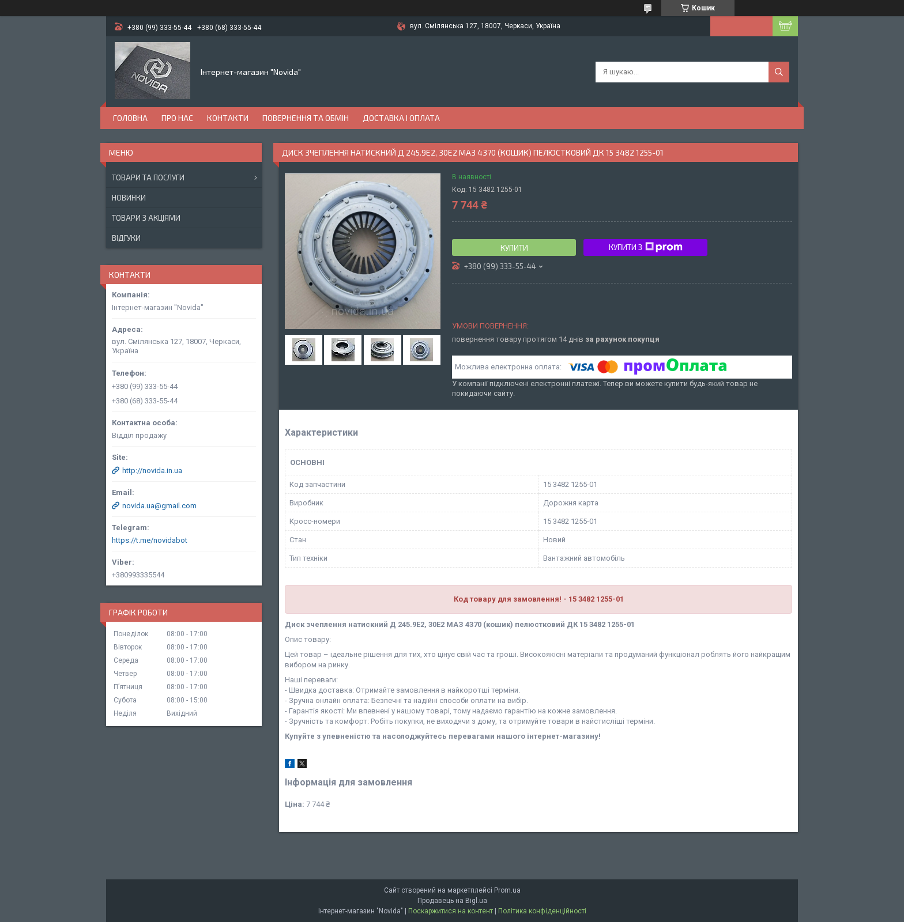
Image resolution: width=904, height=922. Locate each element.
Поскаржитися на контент (450, 911)
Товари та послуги (148, 177)
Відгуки (126, 238)
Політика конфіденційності (542, 911)
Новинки (129, 197)
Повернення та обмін (305, 118)
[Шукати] (779, 72)
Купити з (646, 247)
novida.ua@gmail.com (159, 505)
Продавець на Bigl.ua (452, 901)
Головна (130, 118)
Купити (514, 247)
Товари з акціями (146, 217)
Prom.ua (507, 890)
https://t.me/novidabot (149, 540)
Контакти (227, 118)
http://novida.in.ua (152, 470)
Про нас (177, 118)
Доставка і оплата (401, 118)
